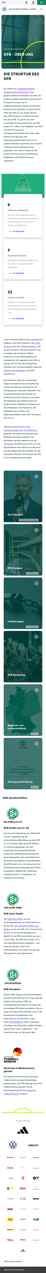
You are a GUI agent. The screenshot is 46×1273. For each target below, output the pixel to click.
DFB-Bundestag (28, 346)
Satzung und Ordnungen (15, 370)
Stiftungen (8, 444)
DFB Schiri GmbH (15, 919)
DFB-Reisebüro (16, 1022)
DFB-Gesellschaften (13, 1261)
